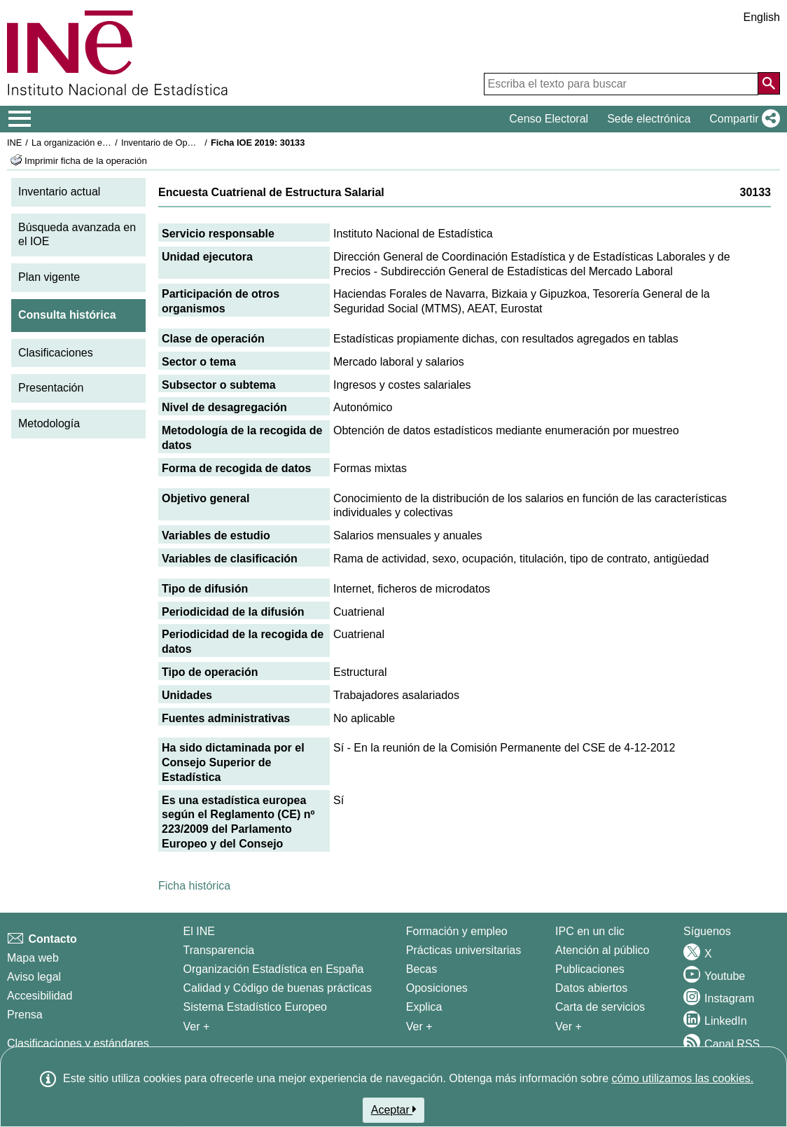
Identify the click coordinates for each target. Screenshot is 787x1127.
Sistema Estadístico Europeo (255, 1007)
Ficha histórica (194, 886)
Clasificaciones (55, 353)
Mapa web (33, 958)
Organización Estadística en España (273, 969)
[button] (742, 119)
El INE (199, 931)
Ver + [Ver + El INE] (196, 1026)
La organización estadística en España (109, 142)
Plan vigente (49, 277)
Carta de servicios (600, 1007)
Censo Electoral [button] (548, 119)
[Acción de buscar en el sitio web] (769, 83)
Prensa (25, 1015)
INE (14, 142)
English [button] (762, 17)
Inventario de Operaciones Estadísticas (199, 142)
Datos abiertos (591, 988)
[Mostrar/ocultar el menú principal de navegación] (20, 119)
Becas (421, 969)
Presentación (50, 388)
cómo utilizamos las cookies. (682, 1078)
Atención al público (602, 950)
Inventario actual (59, 192)
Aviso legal (34, 977)
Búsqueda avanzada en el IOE (77, 234)
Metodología (49, 423)
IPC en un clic (590, 931)
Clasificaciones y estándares (78, 1043)
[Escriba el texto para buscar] (621, 84)
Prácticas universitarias (464, 950)
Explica (424, 1007)
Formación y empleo (457, 931)
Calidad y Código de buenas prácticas (277, 988)
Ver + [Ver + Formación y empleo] (419, 1026)
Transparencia (219, 950)
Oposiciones (437, 988)
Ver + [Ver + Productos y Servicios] (568, 1026)
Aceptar (394, 1109)
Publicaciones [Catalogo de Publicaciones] (590, 969)
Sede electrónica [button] (648, 119)
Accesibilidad (39, 996)
